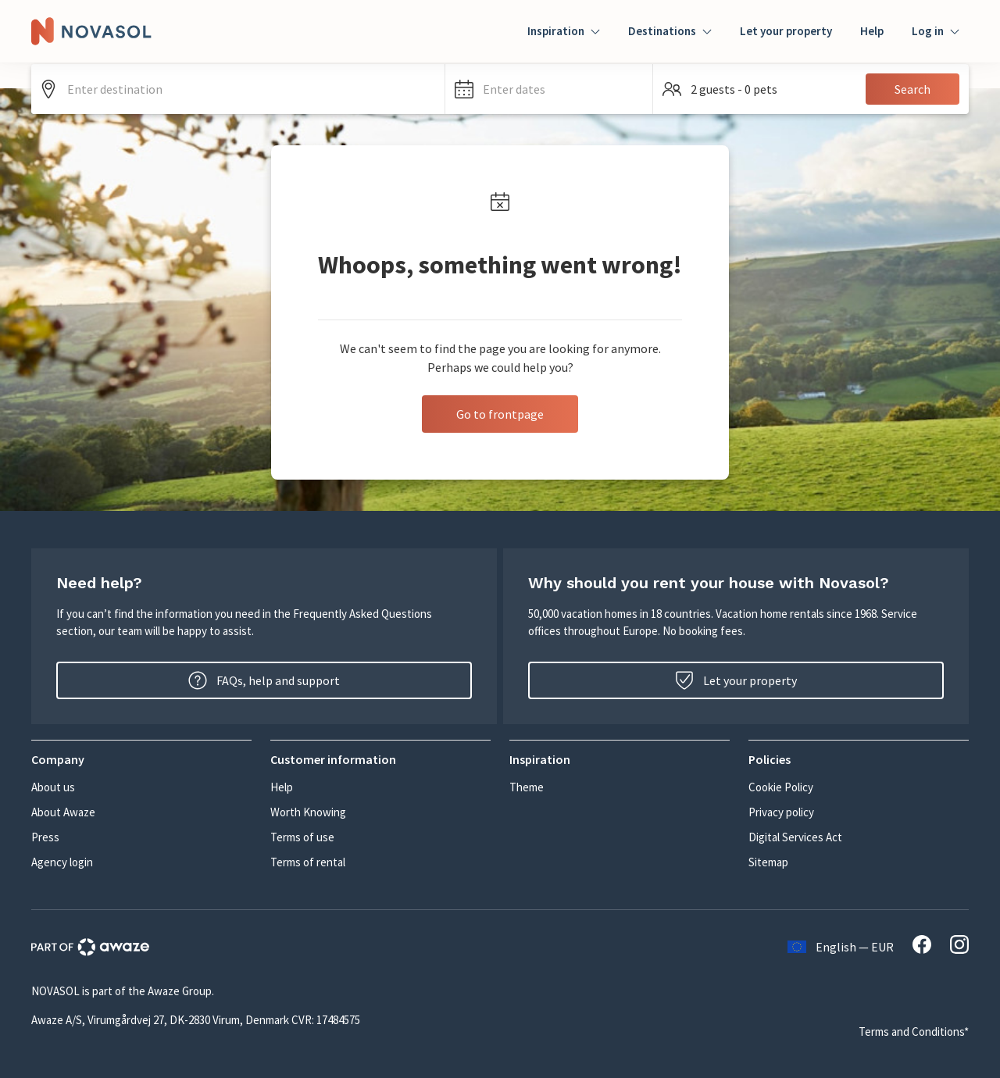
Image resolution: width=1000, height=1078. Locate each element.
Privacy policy (781, 812)
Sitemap (768, 862)
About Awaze (63, 812)
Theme (526, 787)
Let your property (786, 30)
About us (53, 787)
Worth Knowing (308, 812)
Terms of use (302, 837)
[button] (548, 89)
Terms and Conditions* (914, 1031)
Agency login (62, 862)
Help (872, 30)
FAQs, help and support (264, 680)
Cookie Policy (780, 787)
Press (45, 837)
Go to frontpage (500, 414)
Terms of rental (307, 862)
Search (912, 89)
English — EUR (841, 946)
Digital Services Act (795, 837)
